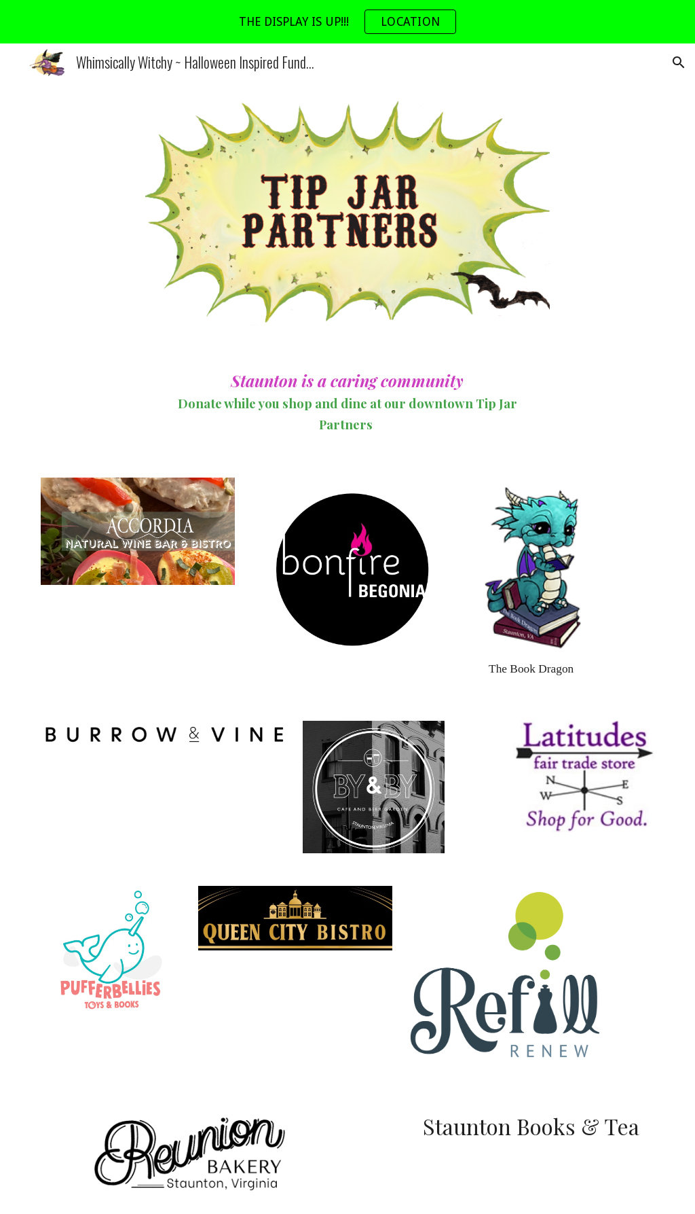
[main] (347, 401)
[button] (678, 62)
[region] (347, 21)
